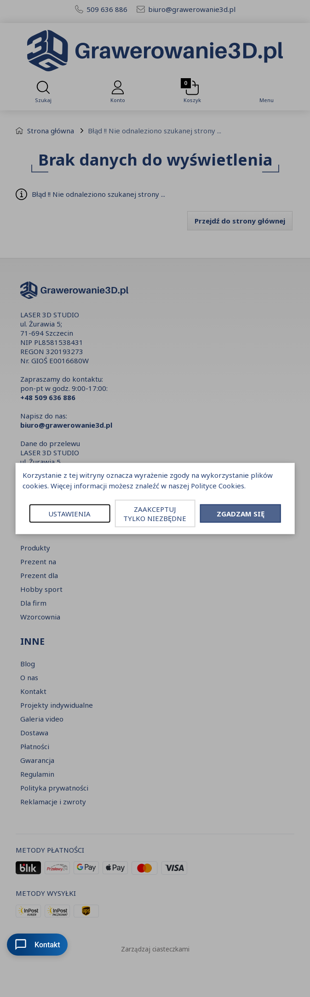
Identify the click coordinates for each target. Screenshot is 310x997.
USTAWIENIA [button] (69, 513)
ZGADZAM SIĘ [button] (240, 513)
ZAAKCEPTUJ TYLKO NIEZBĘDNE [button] (154, 513)
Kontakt (37, 944)
